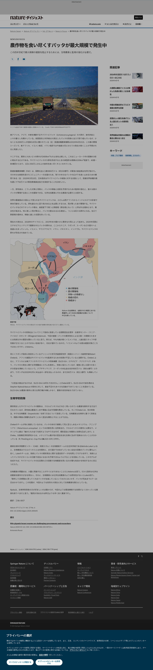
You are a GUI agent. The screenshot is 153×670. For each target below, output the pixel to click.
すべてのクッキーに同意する (20, 662)
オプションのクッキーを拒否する (49, 662)
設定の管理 (43, 655)
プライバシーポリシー (78, 650)
